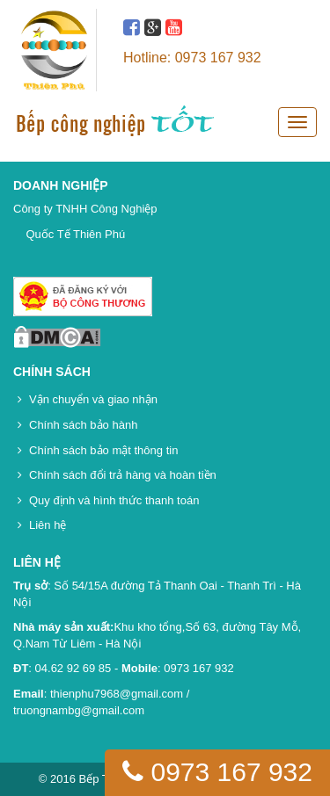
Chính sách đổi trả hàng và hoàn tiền (122, 474)
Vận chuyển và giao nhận (93, 399)
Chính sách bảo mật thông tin (103, 450)
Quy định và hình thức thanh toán (114, 500)
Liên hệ (47, 525)
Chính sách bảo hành (83, 424)
